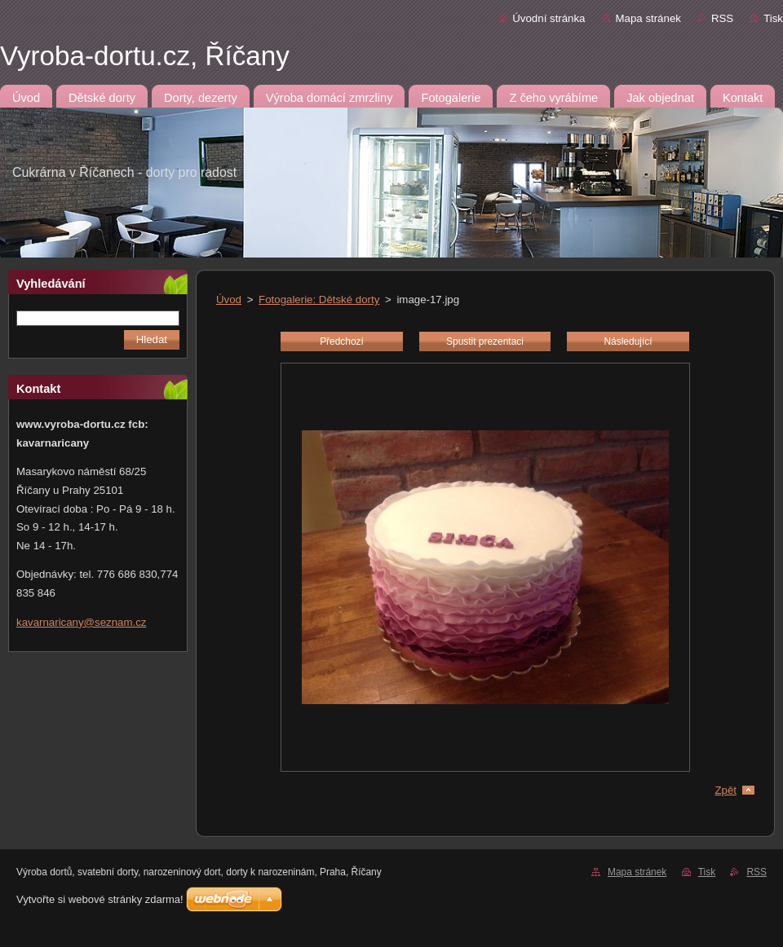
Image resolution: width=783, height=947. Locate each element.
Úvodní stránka (548, 18)
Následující (628, 341)
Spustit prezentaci (485, 341)
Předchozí (342, 341)
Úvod (228, 299)
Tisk (773, 18)
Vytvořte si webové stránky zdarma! (100, 899)
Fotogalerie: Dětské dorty (319, 299)
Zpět (725, 790)
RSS (722, 18)
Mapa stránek (648, 18)
